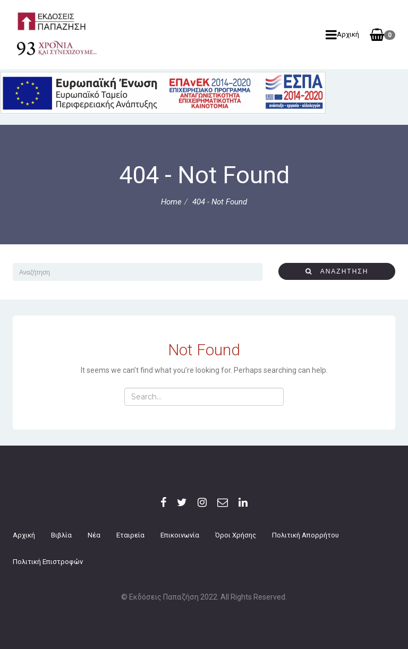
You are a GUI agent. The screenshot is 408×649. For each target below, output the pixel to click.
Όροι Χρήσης (235, 535)
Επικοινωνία (179, 535)
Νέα (94, 535)
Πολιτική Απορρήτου (305, 535)
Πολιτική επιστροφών (48, 562)
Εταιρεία (130, 535)
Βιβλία (61, 535)
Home (171, 202)
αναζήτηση (337, 271)
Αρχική (342, 34)
